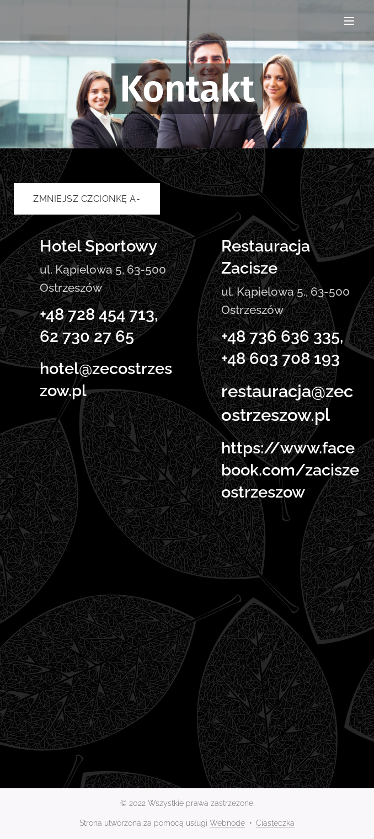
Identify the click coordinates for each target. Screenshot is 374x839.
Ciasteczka (275, 823)
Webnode (227, 823)
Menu (349, 21)
